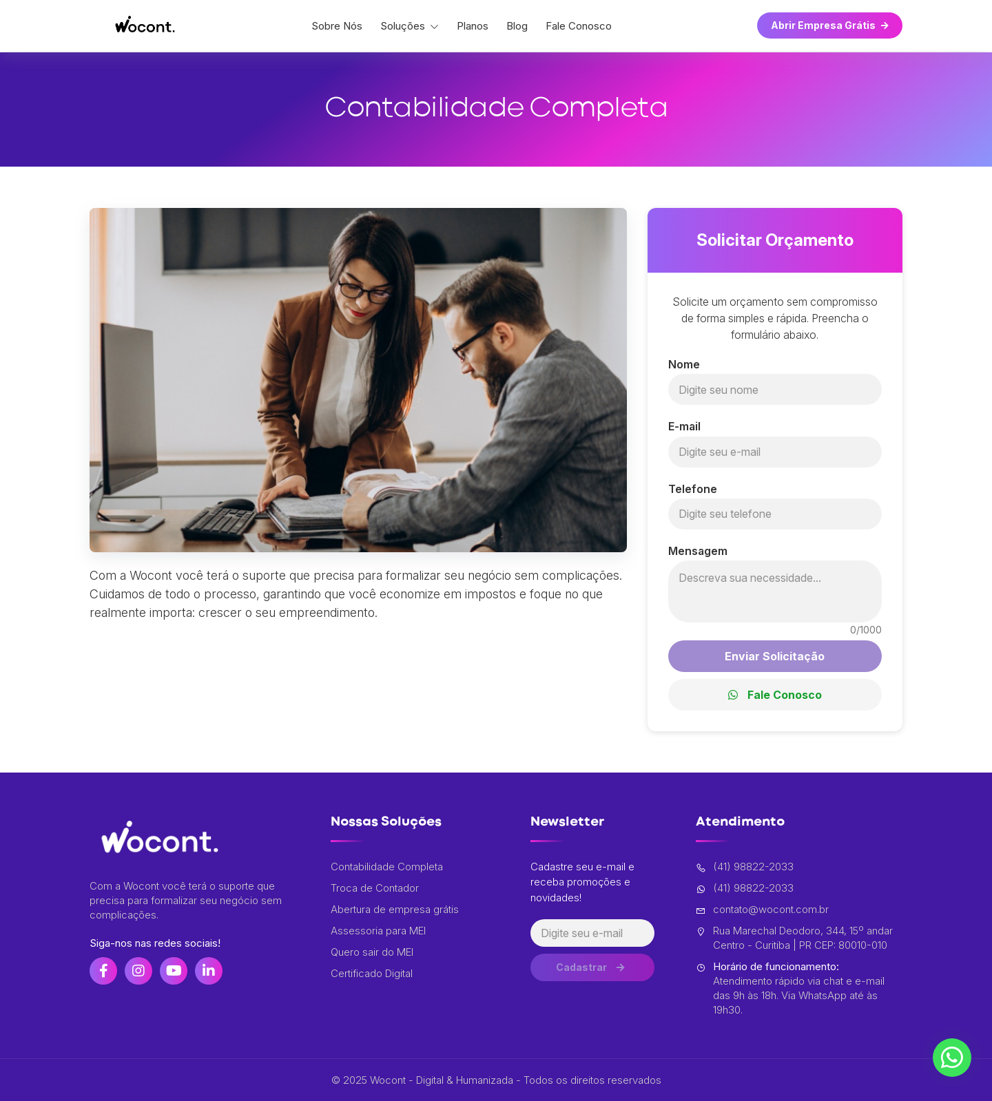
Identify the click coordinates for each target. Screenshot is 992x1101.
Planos (472, 26)
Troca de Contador (375, 887)
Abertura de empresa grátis (395, 909)
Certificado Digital (372, 973)
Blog (517, 26)
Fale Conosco (579, 26)
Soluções (409, 26)
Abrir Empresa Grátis (830, 25)
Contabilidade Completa (387, 866)
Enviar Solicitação (775, 656)
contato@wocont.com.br (762, 909)
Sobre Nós (336, 26)
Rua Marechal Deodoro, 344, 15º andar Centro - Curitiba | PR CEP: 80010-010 (794, 938)
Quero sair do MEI (372, 951)
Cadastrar (592, 970)
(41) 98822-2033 (745, 867)
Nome (684, 364)
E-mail (684, 426)
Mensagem (697, 551)
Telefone (692, 489)
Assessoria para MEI (378, 930)
